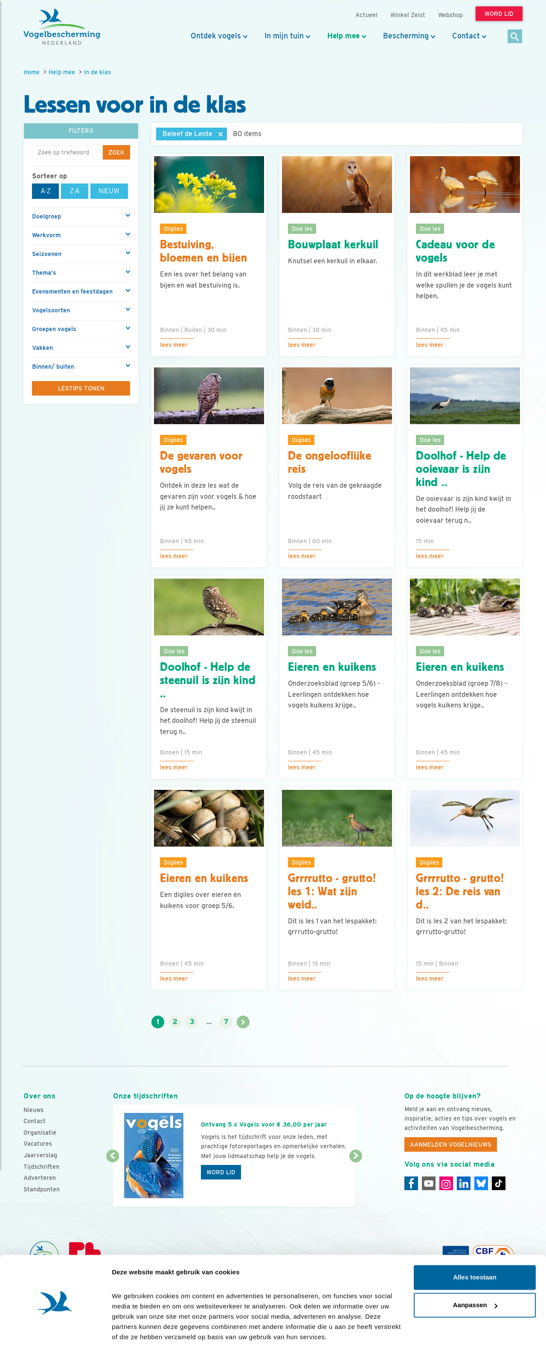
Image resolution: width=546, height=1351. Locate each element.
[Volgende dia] (355, 1182)
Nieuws (33, 1109)
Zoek (116, 152)
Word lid (220, 1172)
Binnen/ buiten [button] (53, 366)
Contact (466, 36)
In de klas (97, 72)
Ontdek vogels (216, 36)
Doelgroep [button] (46, 216)
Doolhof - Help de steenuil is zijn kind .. (208, 680)
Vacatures (37, 1143)
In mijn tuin (284, 36)
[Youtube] (429, 1183)
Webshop (450, 14)
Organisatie (39, 1132)
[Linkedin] (463, 1183)
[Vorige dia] (112, 1182)
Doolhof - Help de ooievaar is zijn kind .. (461, 469)
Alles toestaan (475, 1251)
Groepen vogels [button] (54, 329)
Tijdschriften (41, 1166)
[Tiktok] (498, 1183)
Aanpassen (475, 1278)
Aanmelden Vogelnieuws (450, 1144)
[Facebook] (411, 1183)
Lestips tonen (81, 388)
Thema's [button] (44, 272)
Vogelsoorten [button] (51, 310)
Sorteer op (49, 176)
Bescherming (406, 36)
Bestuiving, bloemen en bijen (203, 251)
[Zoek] (515, 36)
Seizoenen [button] (46, 253)
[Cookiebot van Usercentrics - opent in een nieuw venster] (55, 1334)
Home (31, 72)
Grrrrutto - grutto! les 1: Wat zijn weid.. (332, 891)
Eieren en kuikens (332, 667)
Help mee (343, 36)
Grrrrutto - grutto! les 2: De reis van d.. (460, 891)
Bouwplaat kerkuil (333, 244)
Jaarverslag (40, 1155)
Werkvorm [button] (46, 235)
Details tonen (132, 1334)
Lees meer (174, 344)
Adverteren (39, 1177)
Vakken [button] (42, 347)
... (209, 1022)
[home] (61, 27)
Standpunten (41, 1189)
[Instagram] (446, 1183)
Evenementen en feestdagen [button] (72, 291)
